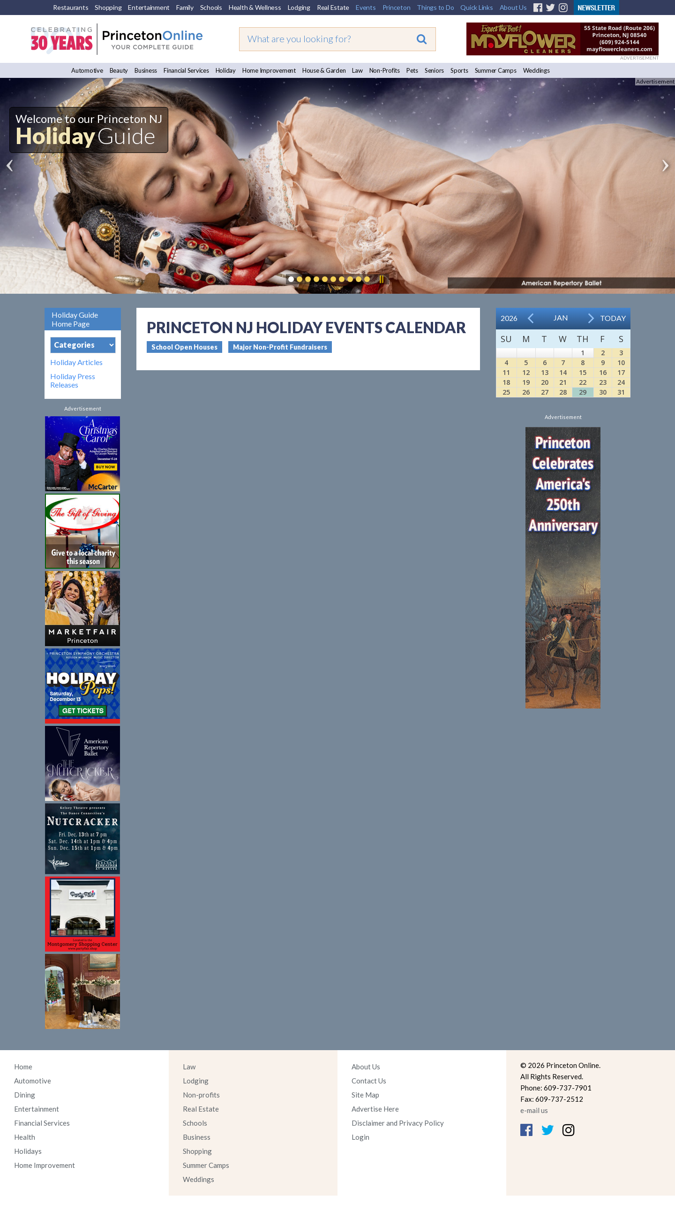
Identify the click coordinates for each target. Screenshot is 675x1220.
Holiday (226, 70)
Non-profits (201, 1094)
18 (506, 382)
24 (621, 382)
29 (582, 392)
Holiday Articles (76, 362)
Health (24, 1137)
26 (526, 392)
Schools (211, 7)
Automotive (87, 70)
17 (621, 372)
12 (526, 372)
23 (603, 382)
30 (603, 392)
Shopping (108, 7)
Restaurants (70, 7)
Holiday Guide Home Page (75, 319)
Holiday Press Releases (72, 380)
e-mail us (534, 1110)
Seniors (434, 70)
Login (360, 1137)
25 (506, 392)
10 (621, 362)
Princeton (396, 7)
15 (582, 372)
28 (563, 392)
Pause (381, 279)
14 (563, 372)
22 (582, 382)
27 (544, 392)
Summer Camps (496, 70)
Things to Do (435, 7)
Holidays (28, 1151)
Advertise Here (375, 1109)
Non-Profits (384, 70)
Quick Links (476, 7)
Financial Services (186, 70)
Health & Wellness (255, 7)
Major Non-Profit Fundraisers (280, 347)
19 (526, 382)
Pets (412, 70)
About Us (513, 7)
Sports (459, 70)
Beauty (119, 70)
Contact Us (369, 1080)
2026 (509, 317)
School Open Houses (184, 347)
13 (544, 372)
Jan (561, 317)
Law (357, 70)
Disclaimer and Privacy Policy (398, 1123)
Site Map (365, 1094)
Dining (24, 1094)
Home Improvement (269, 70)
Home (23, 1066)
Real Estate (333, 7)
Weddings (536, 70)
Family (185, 7)
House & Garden (324, 70)
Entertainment (149, 7)
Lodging (299, 7)
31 (621, 392)
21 (563, 382)
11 (506, 372)
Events (366, 7)
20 (544, 382)
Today (613, 317)
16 (603, 372)
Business (146, 70)
